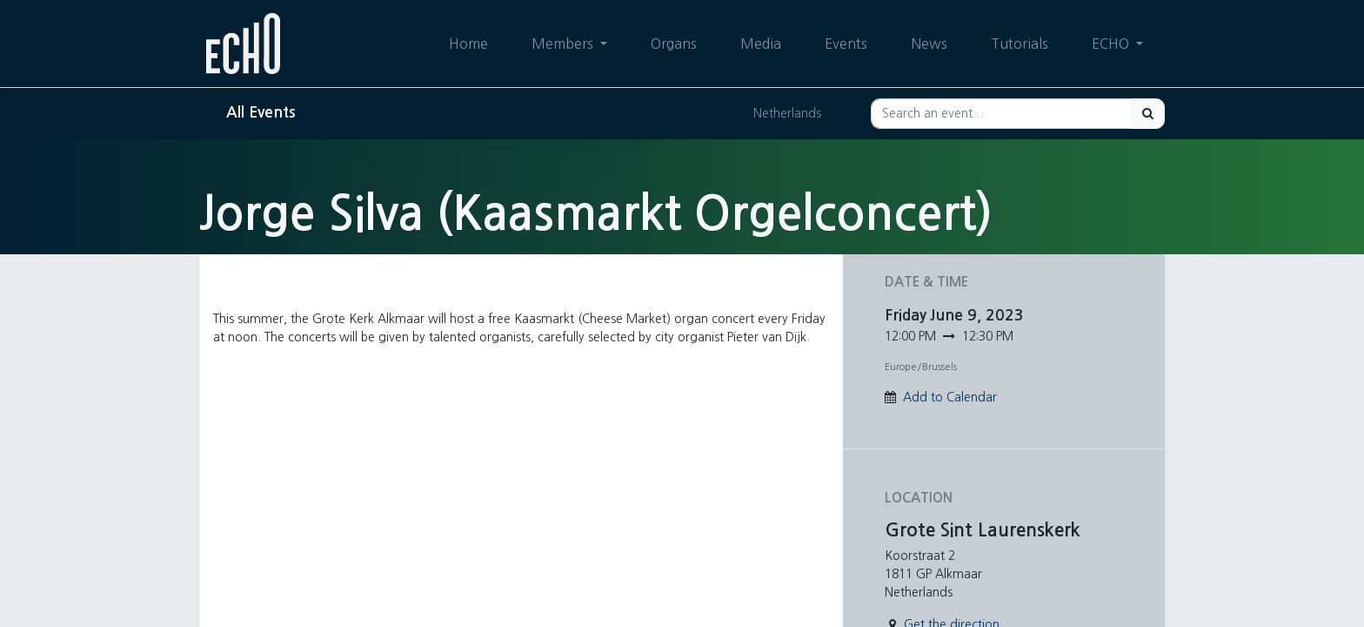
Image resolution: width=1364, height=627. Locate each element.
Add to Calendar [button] (950, 397)
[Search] (1148, 113)
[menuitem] (468, 43)
